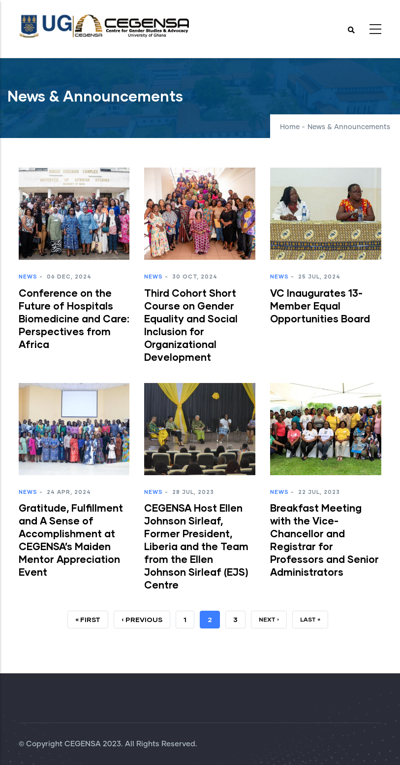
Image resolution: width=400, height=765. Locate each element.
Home (290, 127)
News (28, 276)
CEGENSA (82, 744)
